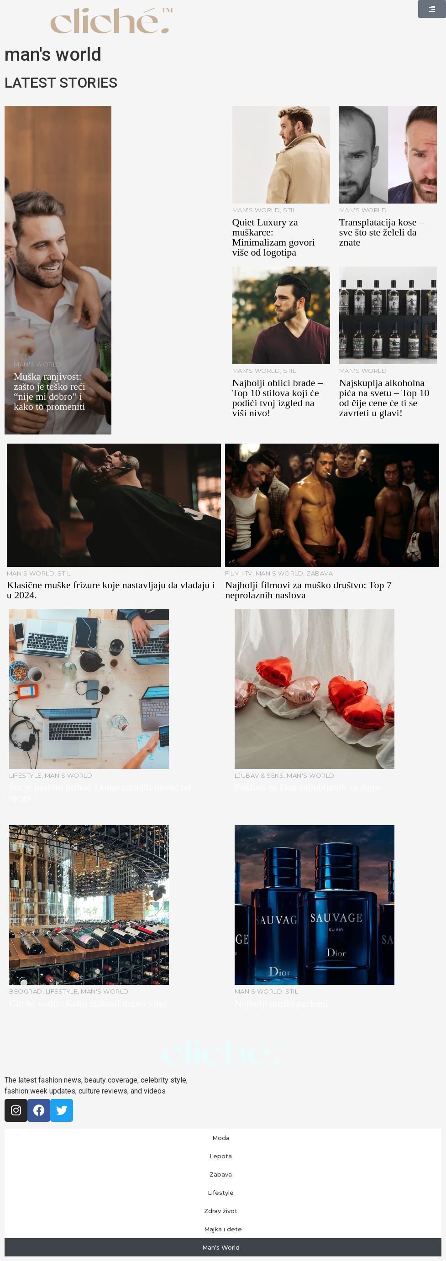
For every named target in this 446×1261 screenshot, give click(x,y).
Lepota (223, 1156)
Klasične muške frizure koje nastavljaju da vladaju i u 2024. (111, 590)
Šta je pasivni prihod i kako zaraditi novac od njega (100, 792)
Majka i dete (223, 1229)
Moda (223, 1137)
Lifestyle (223, 1192)
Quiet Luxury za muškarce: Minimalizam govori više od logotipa (273, 237)
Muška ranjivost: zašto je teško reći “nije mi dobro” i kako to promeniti (49, 391)
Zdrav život (223, 1210)
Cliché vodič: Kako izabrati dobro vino (87, 1003)
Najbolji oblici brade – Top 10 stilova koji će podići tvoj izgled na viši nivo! (277, 398)
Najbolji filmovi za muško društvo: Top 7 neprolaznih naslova (308, 590)
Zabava (223, 1174)
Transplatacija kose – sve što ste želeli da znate (381, 232)
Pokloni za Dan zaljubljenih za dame (308, 787)
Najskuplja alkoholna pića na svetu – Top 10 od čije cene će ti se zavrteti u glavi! (384, 398)
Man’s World (223, 1247)
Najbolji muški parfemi (281, 1003)
